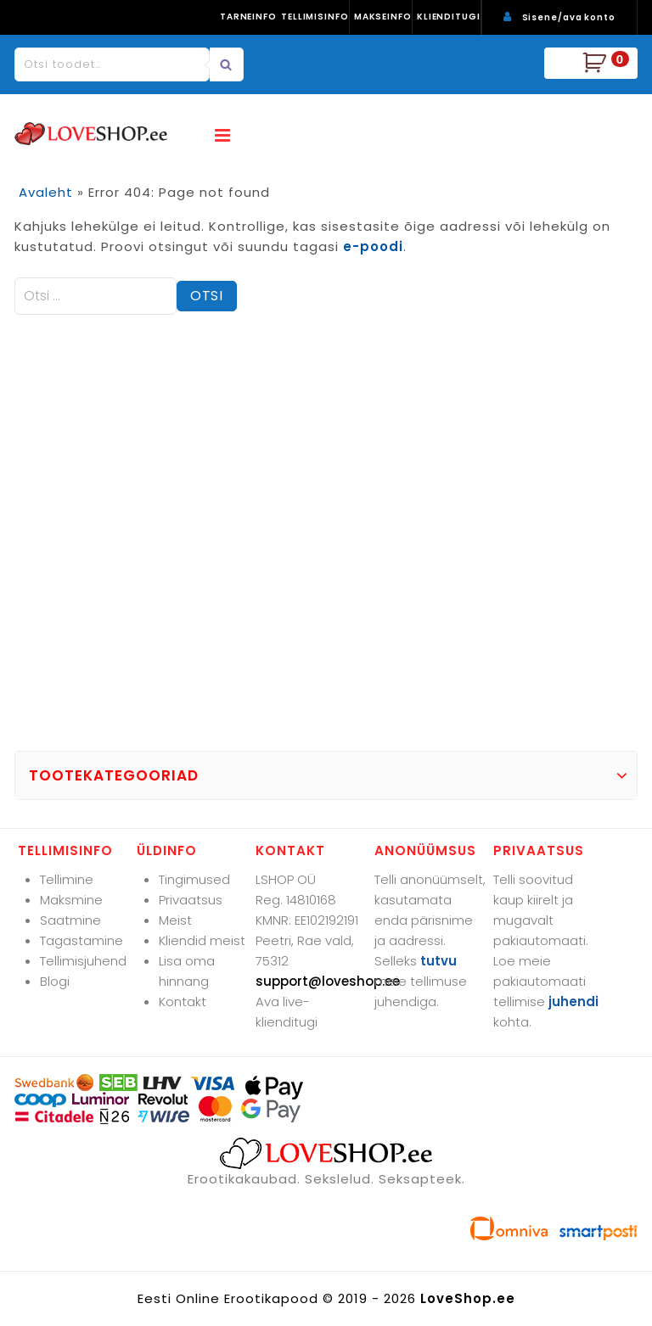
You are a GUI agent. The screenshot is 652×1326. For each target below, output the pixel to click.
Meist (175, 920)
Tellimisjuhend (83, 961)
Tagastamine (81, 940)
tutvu (438, 961)
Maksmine (71, 900)
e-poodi (373, 246)
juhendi (573, 1001)
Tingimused (194, 879)
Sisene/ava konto (568, 17)
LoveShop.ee (467, 1298)
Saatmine (70, 920)
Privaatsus (190, 900)
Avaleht (46, 192)
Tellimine (66, 879)
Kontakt (182, 1001)
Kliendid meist (202, 940)
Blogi (55, 981)
